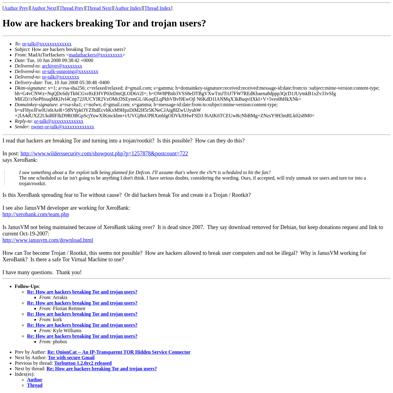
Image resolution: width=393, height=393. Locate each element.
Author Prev (16, 8)
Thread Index (158, 8)
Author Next (44, 8)
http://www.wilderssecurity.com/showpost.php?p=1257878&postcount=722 (104, 153)
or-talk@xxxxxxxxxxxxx (47, 43)
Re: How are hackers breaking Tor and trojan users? (82, 291)
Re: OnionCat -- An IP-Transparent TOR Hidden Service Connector (118, 352)
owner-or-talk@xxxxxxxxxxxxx (62, 126)
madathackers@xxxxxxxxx (96, 54)
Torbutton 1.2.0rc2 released (82, 363)
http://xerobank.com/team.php (35, 214)
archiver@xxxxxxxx (62, 65)
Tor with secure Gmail (71, 357)
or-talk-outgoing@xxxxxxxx (70, 71)
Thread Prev (72, 8)
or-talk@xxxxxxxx (60, 77)
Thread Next (99, 8)
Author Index (128, 8)
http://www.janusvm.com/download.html (47, 240)
